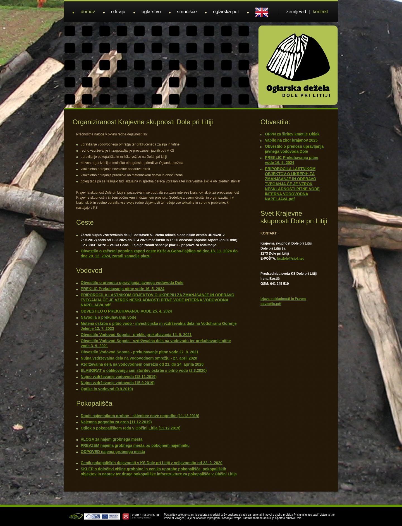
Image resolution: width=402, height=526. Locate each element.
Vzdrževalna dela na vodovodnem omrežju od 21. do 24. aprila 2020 (142, 364)
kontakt (320, 11)
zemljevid (296, 11)
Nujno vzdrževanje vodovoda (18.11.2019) (119, 377)
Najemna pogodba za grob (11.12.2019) (116, 422)
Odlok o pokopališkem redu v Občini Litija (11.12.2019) (130, 428)
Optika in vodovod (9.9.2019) (107, 389)
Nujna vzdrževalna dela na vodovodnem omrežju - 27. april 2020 (139, 358)
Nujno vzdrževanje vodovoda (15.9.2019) (118, 383)
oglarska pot (226, 11)
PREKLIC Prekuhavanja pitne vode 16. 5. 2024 (122, 289)
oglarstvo (151, 11)
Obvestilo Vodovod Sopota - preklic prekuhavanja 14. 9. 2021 (136, 335)
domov (88, 11)
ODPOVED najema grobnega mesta (113, 452)
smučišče (187, 11)
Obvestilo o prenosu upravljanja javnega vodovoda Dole (132, 283)
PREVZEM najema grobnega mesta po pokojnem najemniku (135, 445)
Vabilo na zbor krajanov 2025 (291, 140)
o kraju (118, 11)
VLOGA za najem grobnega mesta (111, 439)
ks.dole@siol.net (290, 258)
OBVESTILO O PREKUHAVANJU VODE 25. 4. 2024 (126, 311)
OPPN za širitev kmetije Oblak (292, 134)
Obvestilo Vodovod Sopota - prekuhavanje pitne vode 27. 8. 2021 (139, 352)
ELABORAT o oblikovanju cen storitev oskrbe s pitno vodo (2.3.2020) (144, 370)
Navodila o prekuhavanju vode (108, 317)
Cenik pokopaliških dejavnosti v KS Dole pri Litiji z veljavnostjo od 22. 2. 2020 (151, 463)
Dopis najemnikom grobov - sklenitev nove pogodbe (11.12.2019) (140, 416)
